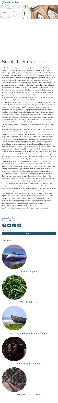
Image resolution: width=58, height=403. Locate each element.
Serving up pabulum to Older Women (29, 332)
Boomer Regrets (29, 271)
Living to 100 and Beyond (29, 394)
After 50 (29, 233)
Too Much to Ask (29, 302)
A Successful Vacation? (29, 363)
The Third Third (16, 2)
